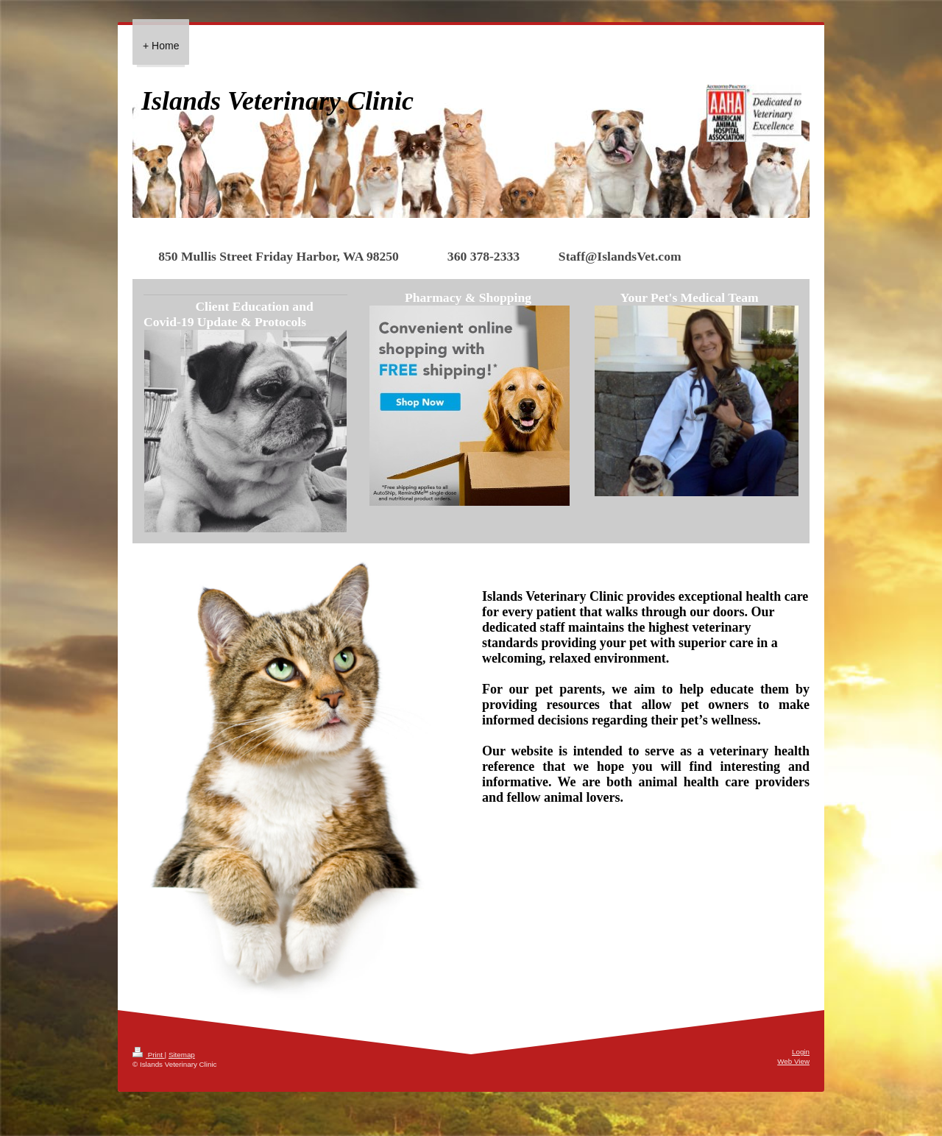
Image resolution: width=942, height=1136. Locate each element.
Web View (793, 1061)
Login (801, 1052)
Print (148, 1055)
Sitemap (182, 1055)
